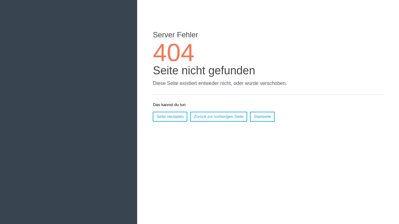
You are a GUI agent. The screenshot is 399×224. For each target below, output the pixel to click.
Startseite (262, 116)
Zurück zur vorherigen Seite (219, 116)
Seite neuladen (170, 116)
